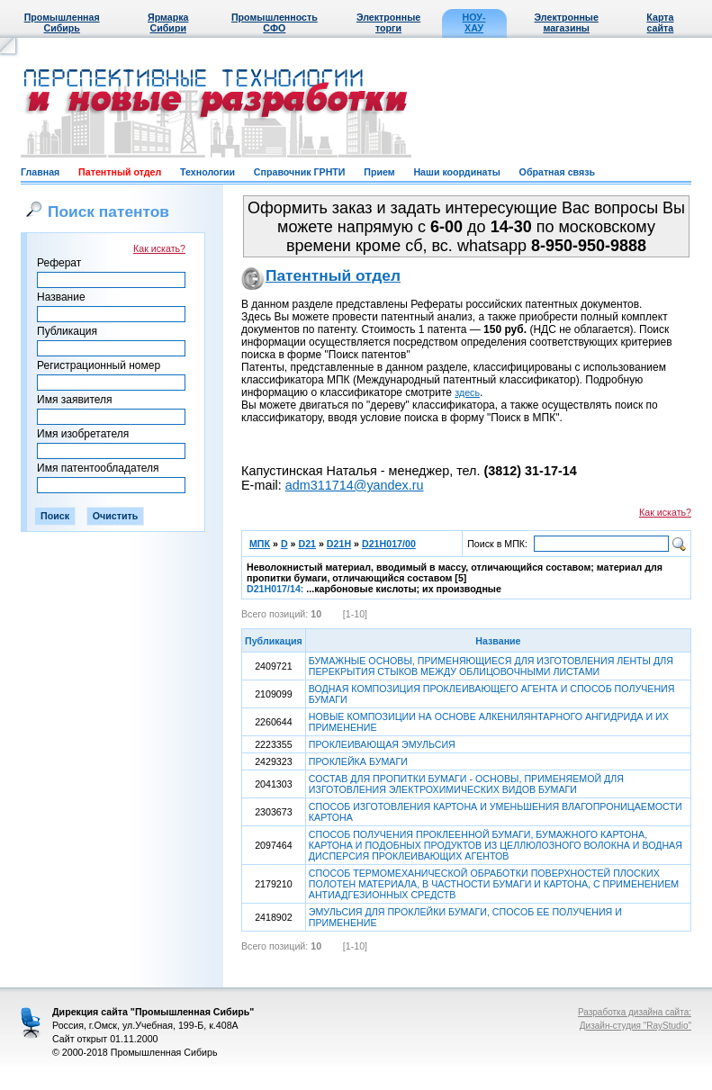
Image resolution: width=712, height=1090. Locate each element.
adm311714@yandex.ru (354, 485)
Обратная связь (557, 172)
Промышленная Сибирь (62, 22)
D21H (339, 543)
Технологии (207, 172)
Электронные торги (388, 22)
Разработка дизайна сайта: (634, 1012)
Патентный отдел (119, 172)
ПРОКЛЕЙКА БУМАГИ (358, 761)
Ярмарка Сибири (168, 22)
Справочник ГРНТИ (300, 172)
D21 (307, 543)
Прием (379, 172)
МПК (259, 543)
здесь (467, 392)
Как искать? (159, 248)
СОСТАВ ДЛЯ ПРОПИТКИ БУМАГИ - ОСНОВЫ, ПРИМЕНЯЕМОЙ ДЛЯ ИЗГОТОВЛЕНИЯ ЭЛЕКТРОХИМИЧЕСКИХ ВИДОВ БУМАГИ (466, 784)
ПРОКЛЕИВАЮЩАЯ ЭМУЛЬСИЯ (382, 744)
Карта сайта (659, 22)
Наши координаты (456, 172)
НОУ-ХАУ (474, 22)
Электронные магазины (567, 22)
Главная (40, 172)
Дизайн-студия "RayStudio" (635, 1026)
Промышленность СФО (274, 22)
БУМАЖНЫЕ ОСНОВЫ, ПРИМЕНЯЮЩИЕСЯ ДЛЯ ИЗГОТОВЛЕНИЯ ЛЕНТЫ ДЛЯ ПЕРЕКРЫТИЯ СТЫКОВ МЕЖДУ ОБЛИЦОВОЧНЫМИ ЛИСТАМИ (491, 666)
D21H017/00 (389, 543)
